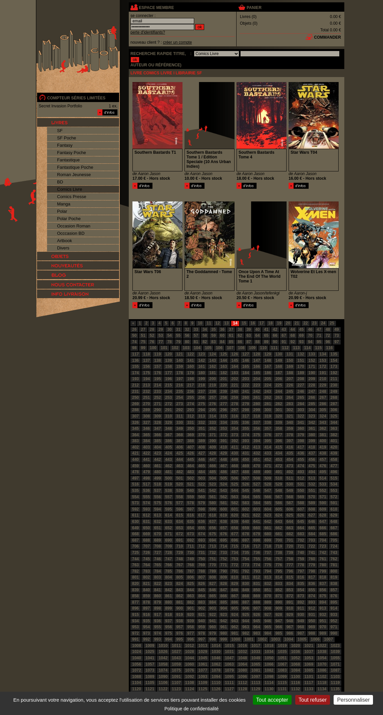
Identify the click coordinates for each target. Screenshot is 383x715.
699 (267, 540)
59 (213, 335)
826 (201, 583)
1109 (203, 682)
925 (245, 614)
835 (300, 583)
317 (245, 416)
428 (212, 453)
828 (223, 583)
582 (234, 503)
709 (168, 546)
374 (245, 435)
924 (234, 614)
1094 (216, 676)
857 (334, 590)
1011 (176, 645)
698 (256, 540)
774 (256, 565)
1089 (149, 676)
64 (257, 335)
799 (323, 571)
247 (312, 391)
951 (323, 621)
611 (135, 515)
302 (289, 410)
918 (168, 614)
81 (196, 341)
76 (152, 341)
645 (300, 521)
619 (223, 515)
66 (275, 335)
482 (179, 472)
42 (275, 329)
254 (179, 397)
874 (312, 596)
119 (157, 354)
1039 (335, 651)
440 (135, 459)
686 (334, 534)
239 (223, 391)
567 (278, 497)
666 (323, 528)
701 (289, 540)
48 (328, 329)
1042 (162, 658)
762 (334, 559)
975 (168, 633)
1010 (162, 645)
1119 (335, 682)
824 (179, 583)
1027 (176, 651)
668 (135, 534)
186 (267, 373)
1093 (203, 676)
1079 (229, 670)
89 (266, 341)
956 (168, 627)
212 (135, 385)
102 (175, 347)
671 (168, 534)
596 (179, 509)
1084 (295, 670)
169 (289, 366)
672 (179, 534)
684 (312, 534)
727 (157, 552)
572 (334, 497)
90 (275, 341)
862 (179, 596)
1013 (203, 645)
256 (201, 397)
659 (245, 528)
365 (146, 435)
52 (152, 335)
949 (300, 621)
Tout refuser (313, 700)
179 (190, 373)
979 (212, 633)
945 (256, 621)
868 (245, 596)
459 (135, 466)
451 (256, 459)
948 (289, 621)
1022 (322, 645)
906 (245, 608)
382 (334, 435)
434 (278, 453)
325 (334, 416)
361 (312, 428)
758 (289, 559)
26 (134, 329)
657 (223, 528)
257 (212, 397)
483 (190, 472)
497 (135, 478)
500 (168, 478)
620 (234, 515)
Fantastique (68, 159)
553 (334, 490)
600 (223, 509)
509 (267, 478)
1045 (203, 658)
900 (179, 608)
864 (201, 596)
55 (178, 335)
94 (310, 341)
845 (201, 590)
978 (201, 633)
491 (278, 472)
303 (300, 410)
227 (300, 385)
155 (135, 366)
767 (179, 565)
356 (256, 428)
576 (168, 503)
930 (300, 614)
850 (256, 590)
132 (300, 354)
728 (168, 552)
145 (234, 360)
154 (334, 360)
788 (201, 571)
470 (256, 466)
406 (179, 447)
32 (187, 329)
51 (143, 335)
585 (267, 503)
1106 (162, 682)
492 (289, 472)
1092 (189, 676)
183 (234, 373)
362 (323, 428)
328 (157, 422)
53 (160, 335)
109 (252, 347)
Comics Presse (71, 196)
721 (300, 546)
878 (146, 602)
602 (245, 509)
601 (234, 509)
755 (256, 559)
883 (201, 602)
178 (179, 373)
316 (234, 416)
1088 (136, 676)
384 (146, 441)
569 (300, 497)
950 (312, 621)
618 (212, 515)
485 (212, 472)
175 (146, 373)
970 (323, 627)
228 (312, 385)
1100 (295, 676)
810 (234, 577)
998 (212, 639)
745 (146, 559)
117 (135, 354)
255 (190, 397)
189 (300, 373)
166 (256, 366)
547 (267, 490)
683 (300, 534)
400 (323, 441)
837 (323, 583)
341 (300, 422)
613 (157, 515)
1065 (255, 664)
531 (300, 484)
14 (235, 323)
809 (223, 577)
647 (323, 521)
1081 (255, 670)
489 (256, 472)
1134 (322, 689)
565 (256, 497)
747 (168, 559)
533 (323, 484)
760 (312, 559)
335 (234, 422)
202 (234, 379)
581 (223, 503)
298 (245, 410)
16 (253, 323)
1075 (176, 670)
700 (278, 540)
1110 (216, 682)
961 (223, 627)
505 (223, 478)
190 (312, 373)
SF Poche (66, 137)
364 (135, 435)
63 (249, 335)
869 (256, 596)
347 (157, 428)
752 (223, 559)
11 (209, 323)
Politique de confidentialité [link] (191, 708)
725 (135, 552)
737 (267, 552)
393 (245, 441)
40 (257, 329)
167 (267, 366)
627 (312, 515)
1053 (308, 658)
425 (179, 453)
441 (146, 459)
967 (289, 627)
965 (267, 627)
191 (323, 373)
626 (300, 515)
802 (146, 577)
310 (168, 416)
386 (168, 441)
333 (212, 422)
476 (323, 466)
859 (146, 596)
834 (289, 583)
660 (256, 528)
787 (190, 571)
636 (201, 521)
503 (201, 478)
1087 (335, 670)
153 (323, 360)
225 (278, 385)
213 (146, 385)
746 (157, 559)
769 (201, 565)
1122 (162, 689)
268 (334, 397)
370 (201, 435)
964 (256, 627)
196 (168, 379)
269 (135, 404)
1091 (176, 676)
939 (190, 621)
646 (312, 521)
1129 (255, 689)
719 (278, 546)
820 (135, 583)
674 (201, 534)
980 (223, 633)
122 (190, 354)
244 (278, 391)
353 (223, 428)
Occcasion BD (70, 233)
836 (312, 583)
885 (223, 602)
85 (231, 341)
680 (267, 534)
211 (334, 379)
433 (267, 453)
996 (190, 639)
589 (312, 503)
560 (201, 497)
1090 (162, 676)
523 (212, 484)
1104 (136, 682)
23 (314, 323)
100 (153, 347)
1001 (249, 639)
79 (178, 341)
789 (212, 571)
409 (212, 447)
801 (135, 577)
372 (223, 435)
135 (334, 354)
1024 (136, 651)
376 (267, 435)
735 (245, 552)
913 (323, 608)
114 (307, 347)
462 (168, 466)
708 (157, 546)
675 (212, 534)
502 (190, 478)
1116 (295, 682)
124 (212, 354)
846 (212, 590)
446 (201, 459)
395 (267, 441)
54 (169, 335)
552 (323, 490)
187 (278, 373)
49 (336, 329)
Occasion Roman (73, 225)
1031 (229, 651)
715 (234, 546)
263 (278, 397)
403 (146, 447)
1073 (149, 670)
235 (179, 391)
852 (278, 590)
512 (300, 478)
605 (278, 509)
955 (157, 627)
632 (157, 521)
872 (289, 596)
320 (278, 416)
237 (201, 391)
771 (223, 565)
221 (234, 385)
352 (212, 428)
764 (146, 565)
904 (223, 608)
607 (300, 509)
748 (179, 559)
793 (256, 571)
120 (168, 354)
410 (223, 447)
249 (334, 391)
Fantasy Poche (71, 152)
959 (201, 627)
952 (334, 621)
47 (319, 329)
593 (146, 509)
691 (179, 540)
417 (300, 447)
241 (245, 391)
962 (234, 627)
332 (201, 422)
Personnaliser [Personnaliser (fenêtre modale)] (353, 700)
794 (267, 571)
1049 (255, 658)
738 (278, 552)
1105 (149, 682)
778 (300, 565)
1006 (315, 639)
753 (234, 559)
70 (310, 335)
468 (234, 466)
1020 (295, 645)
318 (256, 416)
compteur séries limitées (76, 98)
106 (219, 347)
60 (222, 335)
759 (300, 559)
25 (332, 323)
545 (245, 490)
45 (301, 329)
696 (234, 540)
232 (146, 391)
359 (289, 428)
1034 (269, 651)
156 (146, 366)
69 (301, 335)
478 (135, 472)
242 (256, 391)
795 (278, 571)
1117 (308, 682)
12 (218, 323)
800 (334, 571)
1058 (162, 664)
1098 (269, 676)
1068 (295, 664)
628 (323, 515)
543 (223, 490)
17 (261, 323)
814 (278, 577)
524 (223, 484)
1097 (255, 676)
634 (179, 521)
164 (234, 366)
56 (187, 335)
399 (312, 441)
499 (157, 478)
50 (134, 335)
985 (278, 633)
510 (278, 478)
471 (267, 466)
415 (278, 447)
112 (285, 347)
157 (157, 366)
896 (135, 608)
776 (278, 565)
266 (312, 397)
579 (201, 503)
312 (190, 416)
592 (135, 509)
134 (323, 354)
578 (190, 503)
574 (146, 503)
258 (223, 397)
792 (245, 571)
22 (305, 323)
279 (245, 404)
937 (168, 621)
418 (312, 447)
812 (256, 577)
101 (164, 347)
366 (157, 435)
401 (334, 441)
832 (267, 583)
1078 (216, 670)
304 (312, 410)
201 (223, 379)
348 (168, 428)
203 (245, 379)
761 (323, 559)
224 (267, 385)
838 (334, 583)
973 (146, 633)
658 (234, 528)
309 (157, 416)
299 (256, 410)
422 (146, 453)
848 (234, 590)
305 (323, 410)
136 (135, 360)
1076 (189, 670)
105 (208, 347)
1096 (242, 676)
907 (256, 608)
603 (256, 509)
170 (300, 366)
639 (234, 521)
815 (289, 577)
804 (168, 577)
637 (212, 521)
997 (201, 639)
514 (323, 478)
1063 (229, 664)
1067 (282, 664)
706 (135, 546)
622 (256, 515)
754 (245, 559)
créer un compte (177, 42)
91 (284, 341)
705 (334, 540)
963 (245, 627)
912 (312, 608)
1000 (235, 639)
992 (146, 639)
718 (267, 546)
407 (190, 447)
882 (190, 602)
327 (146, 422)
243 (267, 391)
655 (201, 528)
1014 (216, 645)
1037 (308, 651)
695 (223, 540)
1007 (328, 639)
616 (190, 515)
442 (157, 459)
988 (312, 633)
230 (334, 385)
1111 (229, 682)
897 (146, 608)
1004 (288, 639)
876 (334, 596)
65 (266, 335)
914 (334, 608)
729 (179, 552)
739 (289, 552)
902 (201, 608)
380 (312, 435)
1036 (295, 651)
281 (267, 404)
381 (323, 435)
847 (223, 590)
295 (212, 410)
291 (168, 410)
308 (146, 416)
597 (190, 509)
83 (213, 341)
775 (267, 565)
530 (289, 484)
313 (201, 416)
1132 (295, 689)
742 (323, 552)
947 (278, 621)
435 (289, 453)
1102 (322, 676)
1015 (229, 645)
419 (323, 447)
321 (289, 416)
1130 (269, 689)
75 (143, 341)
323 (312, 416)
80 (187, 341)
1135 (335, 689)
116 (329, 347)
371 (212, 435)
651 (157, 528)
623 (267, 515)
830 (245, 583)
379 (300, 435)
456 (312, 459)
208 (300, 379)
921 (201, 614)
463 (179, 466)
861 (168, 596)
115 (318, 347)
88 (257, 341)
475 (312, 466)
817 (312, 577)
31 (178, 329)
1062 (216, 664)
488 (245, 472)
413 (256, 447)
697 (245, 540)
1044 (189, 658)
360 (300, 428)
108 (241, 347)
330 (179, 422)
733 (223, 552)
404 (157, 447)
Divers (63, 247)
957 (179, 627)
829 (234, 583)
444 (179, 459)
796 (289, 571)
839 (135, 590)
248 (323, 391)
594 (157, 509)
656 (212, 528)
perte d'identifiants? (147, 32)
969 (312, 627)
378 (289, 435)
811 (245, 577)
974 (157, 633)
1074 (162, 670)
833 (278, 583)
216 (179, 385)
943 (234, 621)
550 (300, 490)
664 (300, 528)
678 (245, 534)
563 (234, 497)
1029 (203, 651)
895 (334, 602)
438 (323, 453)
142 (201, 360)
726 (146, 552)
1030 (216, 651)
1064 (242, 664)
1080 (242, 670)
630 (135, 521)
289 (146, 410)
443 (168, 459)
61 (231, 335)
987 (300, 633)
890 (278, 602)
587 (289, 503)
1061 (203, 664)
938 (179, 621)
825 (190, 583)
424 (168, 453)
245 (289, 391)
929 (289, 614)
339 (278, 422)
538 (168, 490)
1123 (176, 689)
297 (234, 410)
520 (179, 484)
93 (301, 341)
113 (296, 347)
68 (292, 335)
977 (190, 633)
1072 (136, 670)
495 (323, 472)
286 (323, 404)
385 (157, 441)
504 (212, 478)
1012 (189, 645)
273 (179, 404)
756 (267, 559)
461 (157, 466)
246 (300, 391)
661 (267, 528)
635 (190, 521)
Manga (63, 203)
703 (312, 540)
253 (168, 397)
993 (157, 639)
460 (146, 466)
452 (267, 459)
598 (201, 509)
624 (278, 515)
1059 (176, 664)
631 (146, 521)
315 (223, 416)
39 (249, 329)
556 (157, 497)
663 (289, 528)
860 (157, 596)
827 (212, 583)
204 (256, 379)
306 (334, 410)
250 (135, 397)
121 (179, 354)
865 (212, 596)
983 (256, 633)
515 (334, 478)
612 (146, 515)
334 (223, 422)
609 (323, 509)
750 (201, 559)
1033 (255, 651)
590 (323, 503)
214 (157, 385)
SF (60, 130)
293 (190, 410)
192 (334, 373)
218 (201, 385)
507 (245, 478)
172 (323, 366)
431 (245, 453)
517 (146, 484)
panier (254, 7)
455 (300, 459)
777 (289, 565)
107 (230, 347)
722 (312, 546)
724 (334, 546)
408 (201, 447)
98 (134, 347)
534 (334, 484)
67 (284, 335)
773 (245, 565)
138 (157, 360)
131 (289, 354)
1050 (269, 658)
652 (168, 528)
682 (289, 534)
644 (289, 521)
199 (201, 379)
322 (300, 416)
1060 (189, 664)
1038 (322, 651)
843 (179, 590)
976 (179, 633)
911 (300, 608)
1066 (269, 664)
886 (234, 602)
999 (223, 639)
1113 (255, 682)
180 (201, 373)
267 (323, 397)
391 (223, 441)
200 (212, 379)
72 (328, 335)
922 (212, 614)
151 (300, 360)
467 (223, 466)
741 (312, 552)
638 (223, 521)
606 (289, 509)
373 (234, 435)
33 (196, 329)
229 (323, 385)
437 (312, 453)
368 (179, 435)
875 (323, 596)
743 (334, 552)
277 (223, 404)
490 (267, 472)
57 (196, 335)
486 (223, 472)
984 (267, 633)
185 (256, 373)
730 (190, 552)
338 (267, 422)
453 (278, 459)
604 (267, 509)
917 (157, 614)
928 (278, 614)
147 (256, 360)
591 (334, 503)
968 (300, 627)
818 (323, 577)
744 (135, 559)
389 (201, 441)
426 (190, 453)
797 (300, 571)
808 (212, 577)
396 (278, 441)
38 (240, 329)
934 (135, 621)
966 (278, 627)
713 (212, 546)
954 (146, 627)
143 (212, 360)
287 (334, 404)
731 (201, 552)
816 (300, 577)
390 (212, 441)
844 (190, 590)
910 (289, 608)
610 (334, 509)
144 (223, 360)
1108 (189, 682)
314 (212, 416)
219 (212, 385)
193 (135, 379)
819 (334, 577)
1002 (262, 639)
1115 (282, 682)
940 (201, 621)
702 (300, 540)
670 (157, 534)
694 (212, 540)
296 (223, 410)
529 (278, 484)
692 (190, 540)
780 (323, 565)
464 (190, 466)
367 (168, 435)
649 (135, 528)
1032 (242, 651)
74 (134, 341)
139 (168, 360)
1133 (308, 689)
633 (168, 521)
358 (278, 428)
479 (146, 472)
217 (190, 385)
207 (289, 379)
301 (278, 410)
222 (245, 385)
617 (201, 515)
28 (152, 329)
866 (223, 596)
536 (146, 490)
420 (334, 447)
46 (310, 329)
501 (179, 478)
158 (168, 366)
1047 (229, 658)
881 (179, 602)
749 (190, 559)
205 (267, 379)
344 (334, 422)
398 (300, 441)
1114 (269, 682)
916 (146, 614)
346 (146, 428)
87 (249, 341)
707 (146, 546)
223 (256, 385)
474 (300, 466)
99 (143, 347)
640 (245, 521)
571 (323, 497)
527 (256, 484)
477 (334, 466)
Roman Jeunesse (74, 174)
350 (190, 428)
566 (267, 497)
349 (179, 428)
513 (312, 478)
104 (197, 347)
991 (135, 639)
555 (146, 497)
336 (245, 422)
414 (267, 447)
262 (267, 397)
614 (168, 515)
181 (212, 373)
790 (223, 571)
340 (289, 422)
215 (168, 385)
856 (323, 590)
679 (256, 534)
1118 (322, 682)
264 (289, 397)
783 (146, 571)
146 (245, 360)
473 (289, 466)
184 (245, 373)
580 (212, 503)
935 (146, 621)
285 (312, 404)
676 (223, 534)
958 (190, 627)
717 (256, 546)
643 (278, 521)
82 (205, 341)
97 (336, 341)
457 (323, 459)
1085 (308, 670)
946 (267, 621)
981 (234, 633)
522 (201, 484)
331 (190, 422)
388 (190, 441)
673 (190, 534)
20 (288, 323)
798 (312, 571)
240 (234, 391)
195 (157, 379)
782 (135, 571)
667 (334, 528)
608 (312, 509)
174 (135, 373)
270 (146, 404)
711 (190, 546)
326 (135, 422)
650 (146, 528)
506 (234, 478)
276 (212, 404)
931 (312, 614)
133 (312, 354)
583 (245, 503)
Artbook (64, 240)
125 (223, 354)
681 (278, 534)
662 (278, 528)
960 (212, 627)
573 (135, 503)
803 (157, 577)
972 (135, 633)
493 (300, 472)
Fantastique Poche (75, 167)
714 (223, 546)
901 (190, 608)
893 (312, 602)
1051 (282, 658)
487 (234, 472)
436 (300, 453)
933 (334, 614)
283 (289, 404)
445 (190, 459)
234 (168, 391)
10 (200, 323)
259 (234, 397)
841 (157, 590)
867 (234, 596)
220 (223, 385)
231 (135, 391)
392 (234, 441)
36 (222, 329)
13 (226, 323)
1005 (302, 639)
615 (179, 515)
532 (312, 484)
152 (312, 360)
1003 (275, 639)
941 (212, 621)
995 (179, 639)
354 (234, 428)
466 (212, 466)
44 (292, 329)
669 (146, 534)
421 (135, 453)
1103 (335, 676)
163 (223, 366)
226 (289, 385)
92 (292, 341)
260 (245, 397)
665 (312, 528)
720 (289, 546)
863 (190, 596)
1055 (335, 658)
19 (279, 323)
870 (267, 596)
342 (312, 422)
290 (157, 410)
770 (212, 565)
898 (157, 608)
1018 (269, 645)
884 (212, 602)
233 (157, 391)
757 (278, 559)
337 (256, 422)
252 (157, 397)
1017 (255, 645)
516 (135, 484)
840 (146, 590)
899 (168, 608)
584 (256, 503)
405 (168, 447)
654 (190, 528)
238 (212, 391)
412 (245, 447)
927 (267, 614)
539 (179, 490)
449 (234, 459)
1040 (136, 658)
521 (190, 484)
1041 (149, 658)
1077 (203, 670)
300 (267, 410)
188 (289, 373)
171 (312, 366)
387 (179, 441)
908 (267, 608)
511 (289, 478)
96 (328, 341)
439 (334, 453)
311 (179, 416)
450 (245, 459)
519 (168, 484)
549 (289, 490)
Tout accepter (272, 700)
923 (223, 614)
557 (168, 497)
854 (300, 590)
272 (168, 404)
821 (146, 583)
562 (223, 497)
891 (289, 602)
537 (157, 490)
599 (212, 509)
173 (334, 366)
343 (323, 422)
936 (157, 621)
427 (201, 453)
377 (278, 435)
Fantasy (64, 145)
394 (256, 441)
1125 (203, 689)
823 (168, 583)
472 (278, 466)
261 (256, 397)
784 (157, 571)
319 (267, 416)
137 (146, 360)
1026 (162, 651)
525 (234, 484)
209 (312, 379)
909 (278, 608)
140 (179, 360)
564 (245, 497)
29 (160, 329)
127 (245, 354)
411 (234, 447)
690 (168, 540)
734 (234, 552)
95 (319, 341)
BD (60, 181)
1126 (216, 689)
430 (234, 453)
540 (190, 490)
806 (190, 577)
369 (190, 435)
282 (278, 404)
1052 (295, 658)
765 (157, 565)
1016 (242, 645)
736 (256, 552)
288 (135, 410)
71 (319, 335)
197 (179, 379)
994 (168, 639)
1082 (269, 670)
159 (179, 366)
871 (278, 596)
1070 (322, 664)
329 (168, 422)
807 (201, 577)
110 (263, 347)
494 (312, 472)
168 (278, 366)
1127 (229, 689)
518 (157, 484)
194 (146, 379)
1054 (322, 658)
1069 (308, 664)
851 (267, 590)
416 (289, 447)
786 (179, 571)
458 (334, 459)
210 (323, 379)
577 (179, 503)
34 (205, 329)
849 (245, 590)
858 (135, 596)
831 (256, 583)
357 (267, 428)
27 (143, 329)
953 (135, 627)
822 (157, 583)
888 (256, 602)
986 (289, 633)
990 (334, 633)
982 (245, 633)
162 (212, 366)
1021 (308, 645)
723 (323, 546)
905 (234, 608)
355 (245, 428)
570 (312, 497)
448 (223, 459)
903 (212, 608)
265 (300, 397)
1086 (322, 670)
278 (234, 404)
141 (190, 360)
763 (135, 565)
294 (201, 410)
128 (256, 354)
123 (201, 354)
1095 (229, 676)
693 (201, 540)
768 (190, 565)
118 (146, 354)
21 (297, 323)
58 (205, 335)
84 (222, 341)
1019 (282, 645)
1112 (242, 682)
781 (334, 565)
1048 (242, 658)
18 (270, 323)
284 (300, 404)
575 (157, 503)
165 (245, 366)
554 (135, 497)
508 (256, 478)
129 (267, 354)
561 (212, 497)
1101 (308, 676)
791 (234, 571)
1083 (282, 670)
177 (168, 373)
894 (323, 602)
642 (267, 521)
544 (234, 490)
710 (179, 546)
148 (267, 360)
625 (289, 515)
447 (212, 459)
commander (327, 37)
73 (336, 335)
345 (135, 428)
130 (278, 354)
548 (278, 490)
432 (256, 453)
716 (245, 546)
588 (300, 503)
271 (157, 404)
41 (266, 329)
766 (168, 565)
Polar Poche (69, 218)
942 (223, 621)
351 (201, 428)
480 (157, 472)
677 (234, 534)
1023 (335, 645)
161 (201, 366)
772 (234, 565)
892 (300, 602)
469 (245, 466)
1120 (136, 689)
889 (267, 602)
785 (168, 571)
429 (223, 453)
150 (289, 360)
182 (223, 373)
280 (256, 404)
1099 (282, 676)
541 (201, 490)
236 (190, 391)
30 (169, 329)
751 (212, 559)
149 (278, 360)
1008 (136, 645)
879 (157, 602)
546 (256, 490)
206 (278, 379)
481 (168, 472)
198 (190, 379)
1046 (216, 658)
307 (135, 416)
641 (256, 521)
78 (169, 341)
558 (179, 497)
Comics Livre (69, 189)
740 (300, 552)
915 (135, 614)
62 (240, 335)
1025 (149, 651)
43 (284, 329)
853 (289, 590)
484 (201, 472)
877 (135, 602)
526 (245, 484)
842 (168, 590)
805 (179, 577)
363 (334, 428)
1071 (335, 664)
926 (256, 614)
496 (334, 472)
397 (289, 441)
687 (135, 540)
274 (190, 404)
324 (323, 416)
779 (312, 565)
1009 (149, 645)
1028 (189, 651)
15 (244, 323)
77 (160, 341)
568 (289, 497)
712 (201, 546)
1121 (149, 689)
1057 (149, 664)
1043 (176, 658)
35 (213, 329)
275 (201, 404)
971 (334, 627)
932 (323, 614)
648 (334, 521)
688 (146, 540)
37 (231, 329)
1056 (136, 664)
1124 (189, 689)
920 (190, 614)
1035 (282, 651)
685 (323, 534)
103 (186, 347)
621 (245, 515)
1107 (176, 682)
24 (323, 323)
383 (135, 441)
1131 (282, 689)
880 (168, 602)
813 (267, 577)
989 (323, 633)
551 (312, 490)
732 (212, 552)
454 (289, 459)
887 (245, 602)
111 (274, 347)
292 (179, 410)
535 (135, 490)
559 (190, 497)
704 (323, 540)
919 (179, 614)
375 (256, 435)
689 (157, 540)
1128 (242, 689)
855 (312, 590)
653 (179, 528)
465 (201, 466)
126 (234, 354)
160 (190, 366)
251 (146, 397)
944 (245, 621)
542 (212, 490)
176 (157, 373)
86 (240, 341)
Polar (62, 211)
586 (278, 503)
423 (157, 453)
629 (334, 515)
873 (300, 596)
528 (267, 484)
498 (146, 478)
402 (135, 447)
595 (168, 509)
